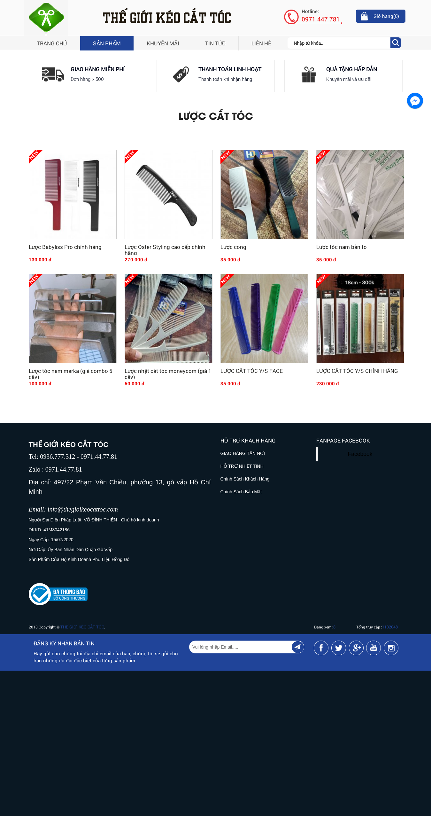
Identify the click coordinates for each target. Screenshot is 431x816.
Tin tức (215, 43)
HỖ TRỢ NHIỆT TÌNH (242, 466)
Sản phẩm (107, 43)
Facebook (360, 454)
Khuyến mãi (163, 43)
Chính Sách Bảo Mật (241, 491)
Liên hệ (261, 43)
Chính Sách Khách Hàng (245, 478)
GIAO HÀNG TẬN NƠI (242, 453)
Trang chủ (52, 43)
